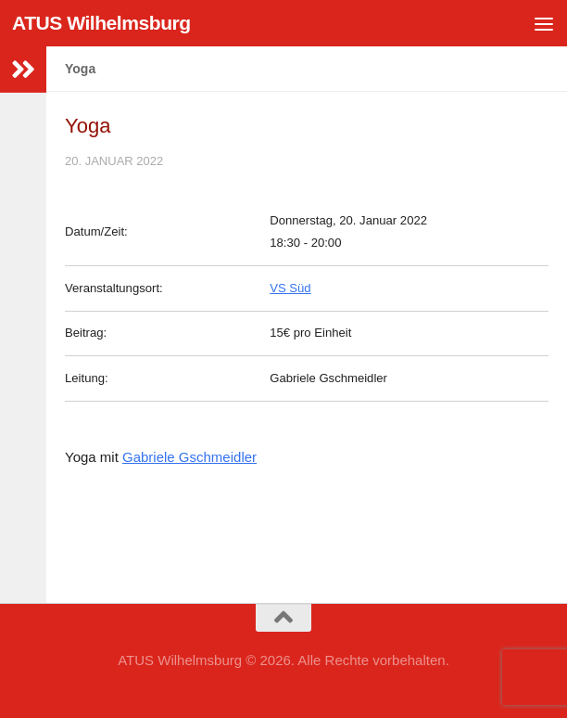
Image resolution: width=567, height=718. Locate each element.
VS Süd (290, 288)
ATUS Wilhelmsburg (101, 22)
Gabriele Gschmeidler (189, 457)
